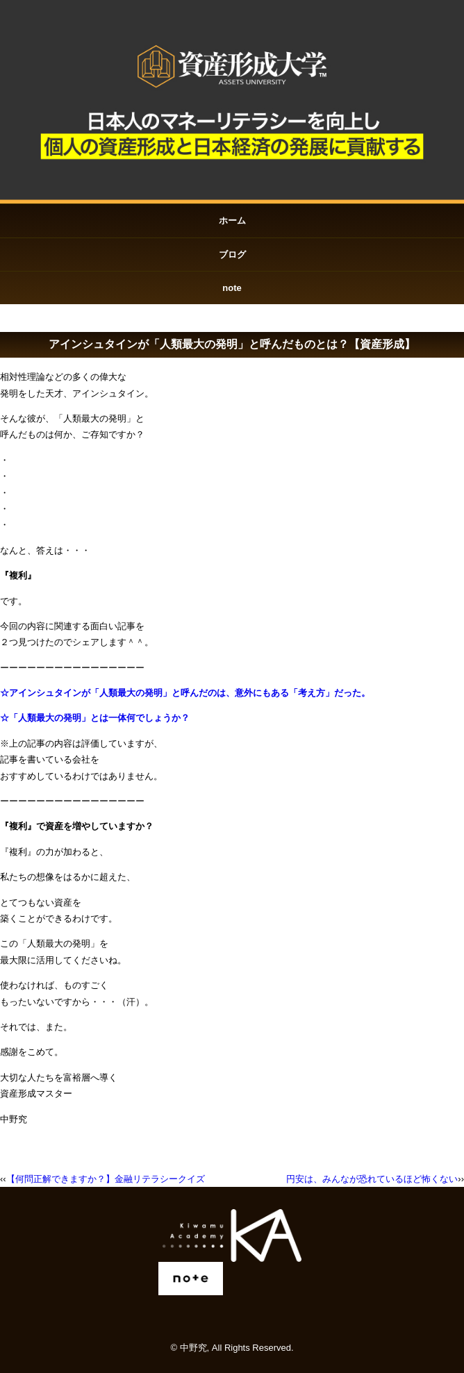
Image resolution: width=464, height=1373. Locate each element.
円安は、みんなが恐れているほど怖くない (372, 1179)
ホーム (232, 220)
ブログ (232, 254)
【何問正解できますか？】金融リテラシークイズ (105, 1179)
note (231, 288)
